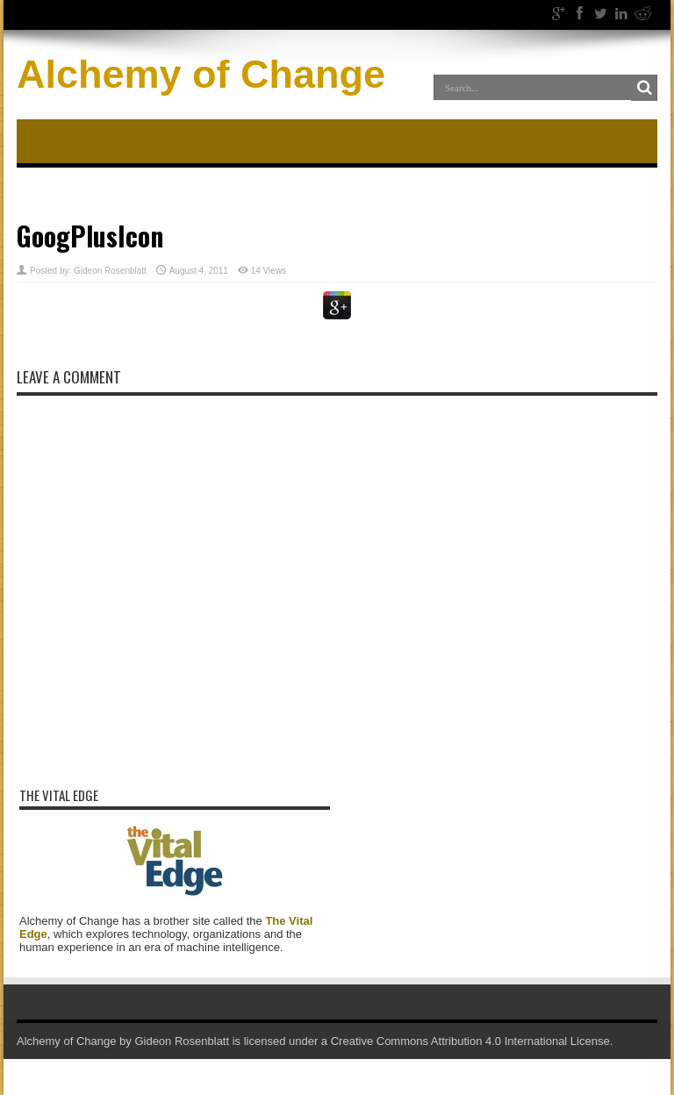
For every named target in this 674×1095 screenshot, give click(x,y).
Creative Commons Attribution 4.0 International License (470, 1041)
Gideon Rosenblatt (110, 271)
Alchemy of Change (201, 74)
